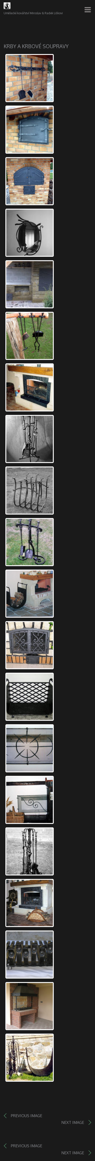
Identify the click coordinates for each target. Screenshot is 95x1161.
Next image (72, 1122)
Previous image (26, 1115)
